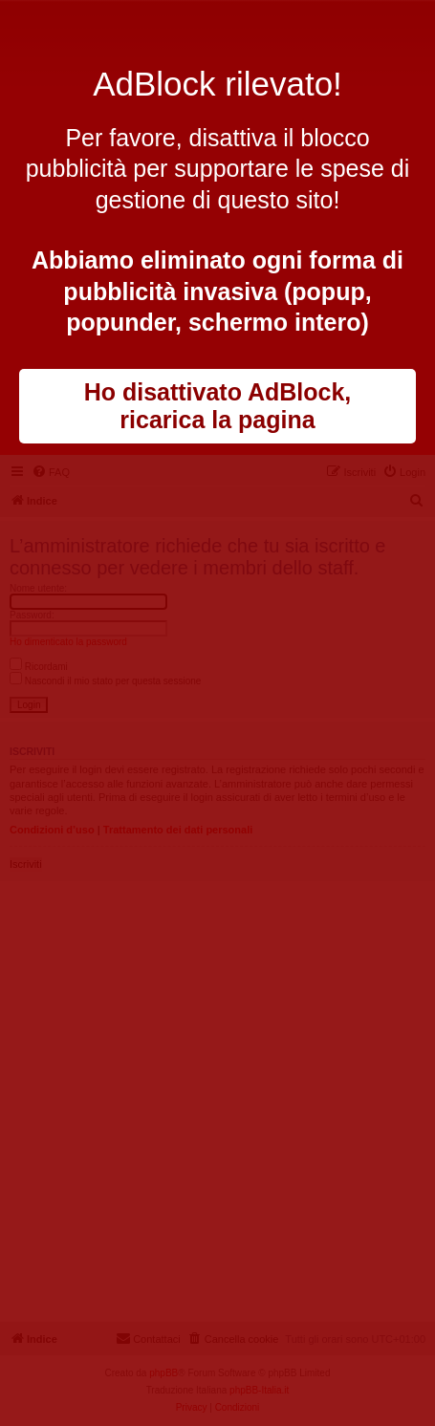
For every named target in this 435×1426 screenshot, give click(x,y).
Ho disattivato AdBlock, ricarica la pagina (218, 405)
